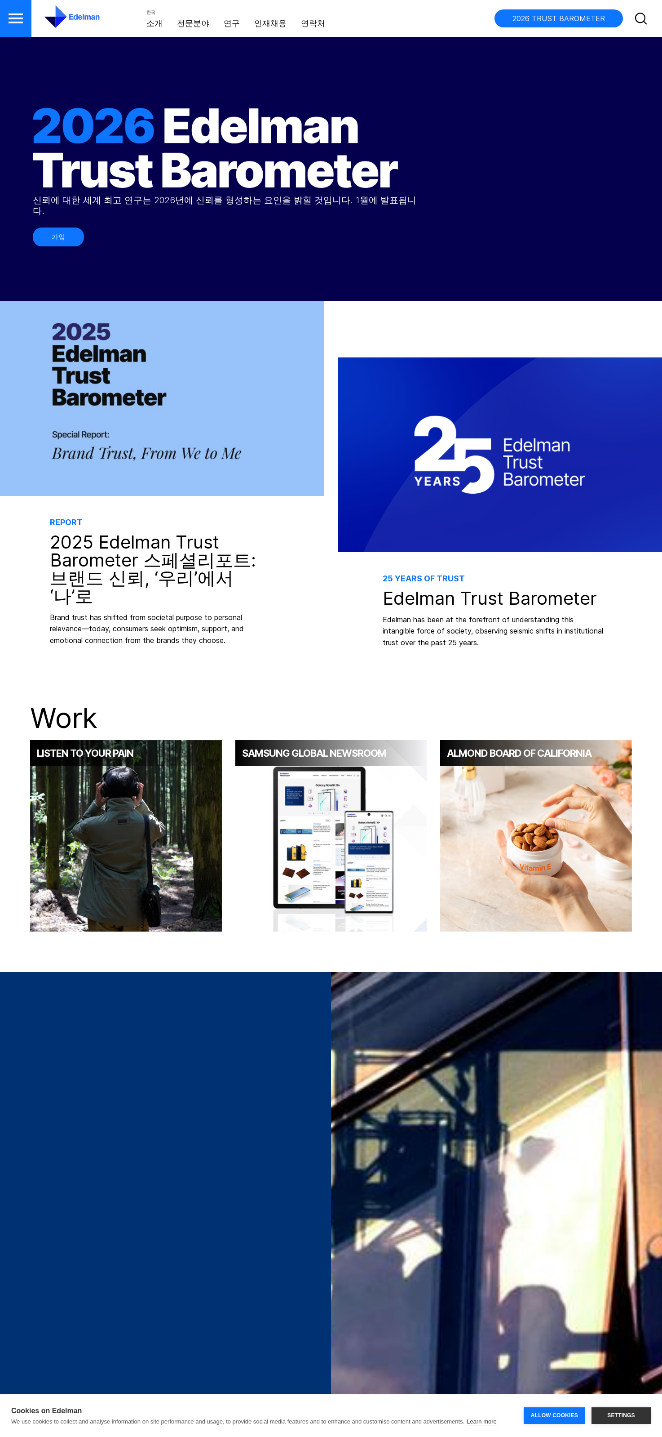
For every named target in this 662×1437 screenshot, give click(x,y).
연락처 (313, 23)
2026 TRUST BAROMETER (558, 18)
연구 (232, 23)
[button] (15, 18)
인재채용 (270, 23)
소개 (154, 23)
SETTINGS (621, 1415)
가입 (58, 236)
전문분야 (193, 23)
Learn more (481, 1421)
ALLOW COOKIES (554, 1415)
